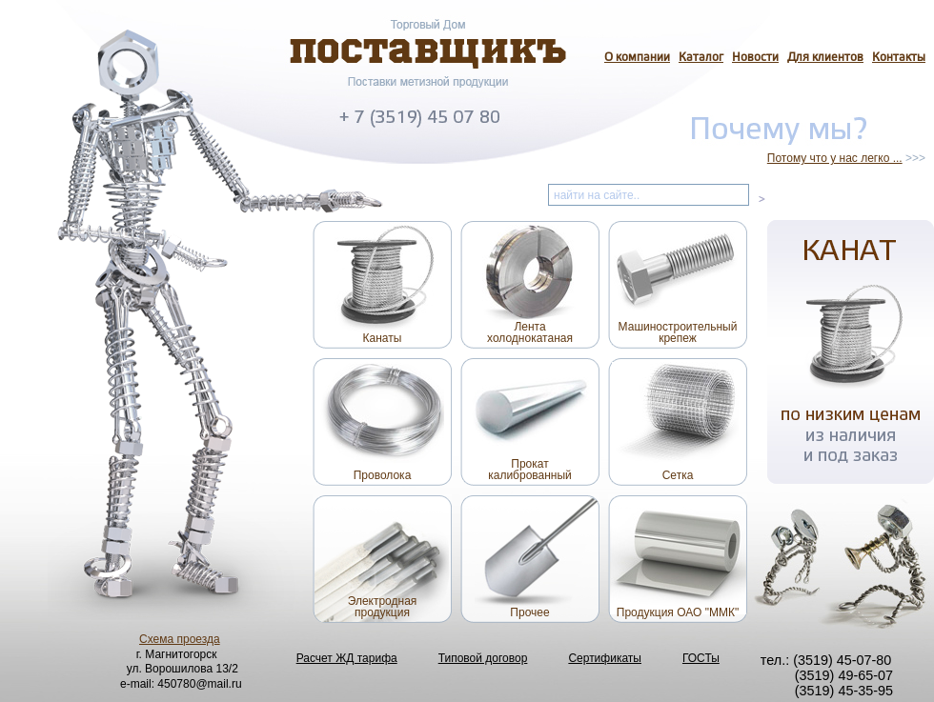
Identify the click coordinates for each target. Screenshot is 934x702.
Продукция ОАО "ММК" (678, 612)
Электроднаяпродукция (382, 606)
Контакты (898, 58)
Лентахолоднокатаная (530, 332)
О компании (637, 58)
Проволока (383, 475)
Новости (755, 58)
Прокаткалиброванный (530, 469)
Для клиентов (825, 58)
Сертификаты (604, 658)
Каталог (701, 58)
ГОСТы (701, 658)
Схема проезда (179, 639)
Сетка (678, 475)
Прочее (529, 612)
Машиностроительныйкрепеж (678, 332)
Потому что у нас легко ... (835, 158)
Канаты (382, 338)
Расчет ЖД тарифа (346, 658)
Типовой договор (483, 658)
